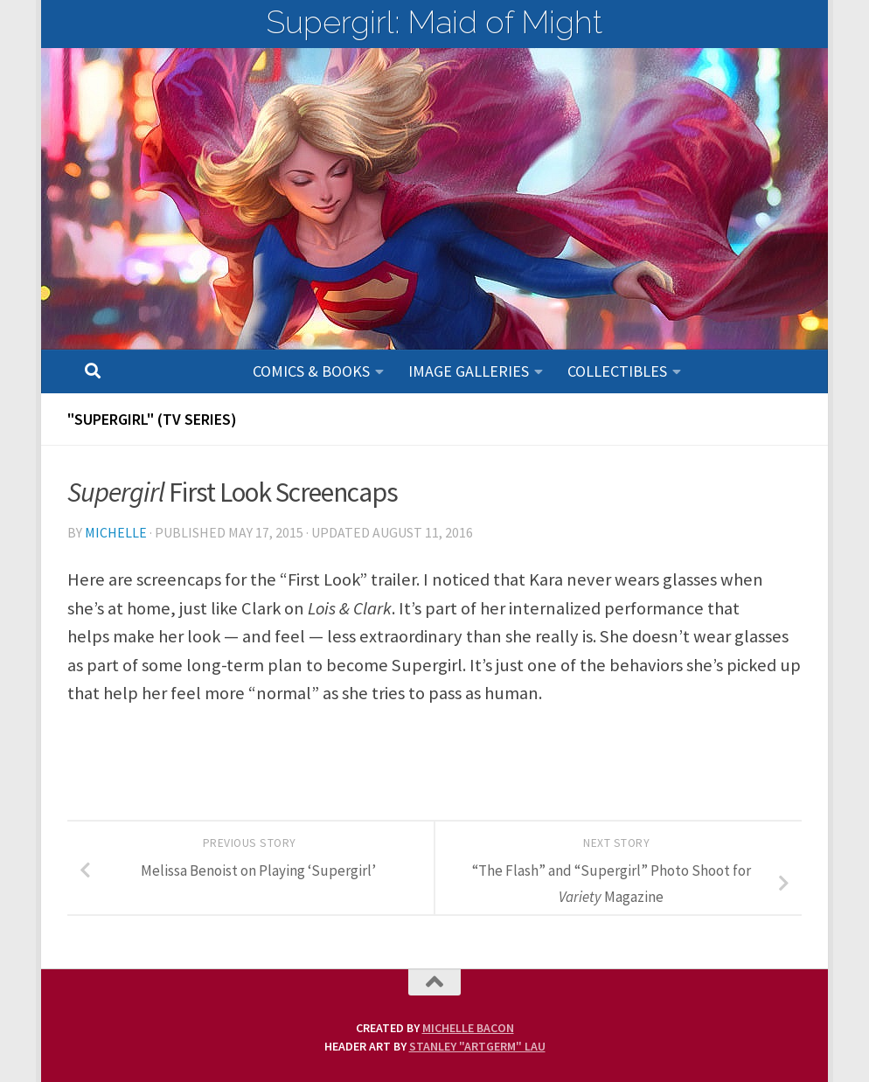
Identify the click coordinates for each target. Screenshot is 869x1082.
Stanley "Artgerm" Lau (477, 1046)
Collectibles (617, 371)
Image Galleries (468, 371)
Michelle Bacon (468, 1028)
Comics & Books (311, 371)
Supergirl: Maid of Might (434, 21)
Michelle (116, 532)
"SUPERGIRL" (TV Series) (152, 419)
